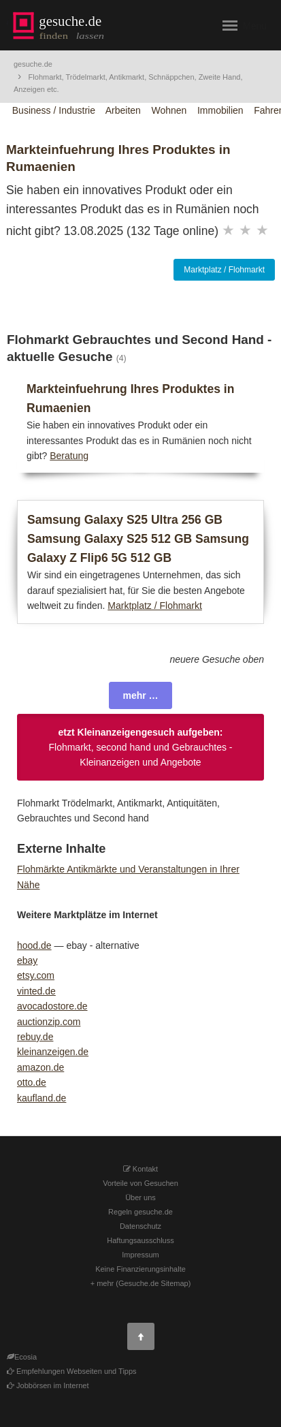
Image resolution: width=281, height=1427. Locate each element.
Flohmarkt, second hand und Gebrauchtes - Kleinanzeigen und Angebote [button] (140, 747)
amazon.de (40, 1067)
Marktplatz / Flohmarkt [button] (224, 270)
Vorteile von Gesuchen (140, 1183)
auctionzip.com (48, 1021)
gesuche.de (33, 64)
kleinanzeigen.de (52, 1051)
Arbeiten (123, 110)
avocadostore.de (52, 1006)
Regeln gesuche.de (140, 1212)
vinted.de (36, 991)
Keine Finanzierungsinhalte (140, 1269)
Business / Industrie (53, 110)
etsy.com (35, 975)
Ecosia (25, 1357)
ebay (27, 960)
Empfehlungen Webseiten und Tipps (72, 1371)
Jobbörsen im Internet (47, 1385)
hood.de (34, 945)
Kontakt (140, 1169)
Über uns (140, 1197)
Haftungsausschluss (140, 1240)
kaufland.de (41, 1098)
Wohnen (168, 110)
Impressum (140, 1255)
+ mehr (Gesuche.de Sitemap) (140, 1283)
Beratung (69, 455)
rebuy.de (35, 1036)
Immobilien (220, 110)
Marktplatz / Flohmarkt (154, 605)
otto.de (31, 1082)
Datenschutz (140, 1226)
